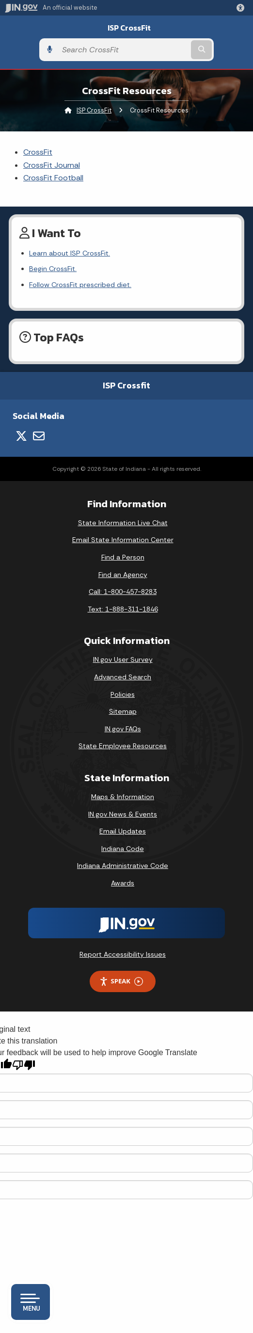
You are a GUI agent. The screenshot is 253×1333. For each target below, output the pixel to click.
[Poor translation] (23, 1065)
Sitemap (123, 711)
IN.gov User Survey (123, 659)
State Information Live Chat (123, 522)
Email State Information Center (123, 539)
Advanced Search (122, 677)
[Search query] (123, 49)
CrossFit (37, 152)
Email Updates (122, 831)
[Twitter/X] (21, 436)
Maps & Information (122, 796)
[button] (242, 8)
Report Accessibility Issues (122, 954)
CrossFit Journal (51, 165)
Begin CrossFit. (53, 268)
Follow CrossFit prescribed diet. (80, 284)
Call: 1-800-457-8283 (123, 591)
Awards (122, 883)
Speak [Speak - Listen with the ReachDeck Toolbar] (121, 981)
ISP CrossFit (129, 27)
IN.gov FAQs (123, 728)
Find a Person (122, 557)
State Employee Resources (123, 745)
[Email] (39, 436)
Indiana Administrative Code (122, 865)
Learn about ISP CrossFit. (69, 253)
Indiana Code (122, 848)
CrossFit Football (53, 178)
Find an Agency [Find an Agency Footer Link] (122, 574)
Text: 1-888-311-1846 (123, 609)
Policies (123, 694)
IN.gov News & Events (122, 814)
